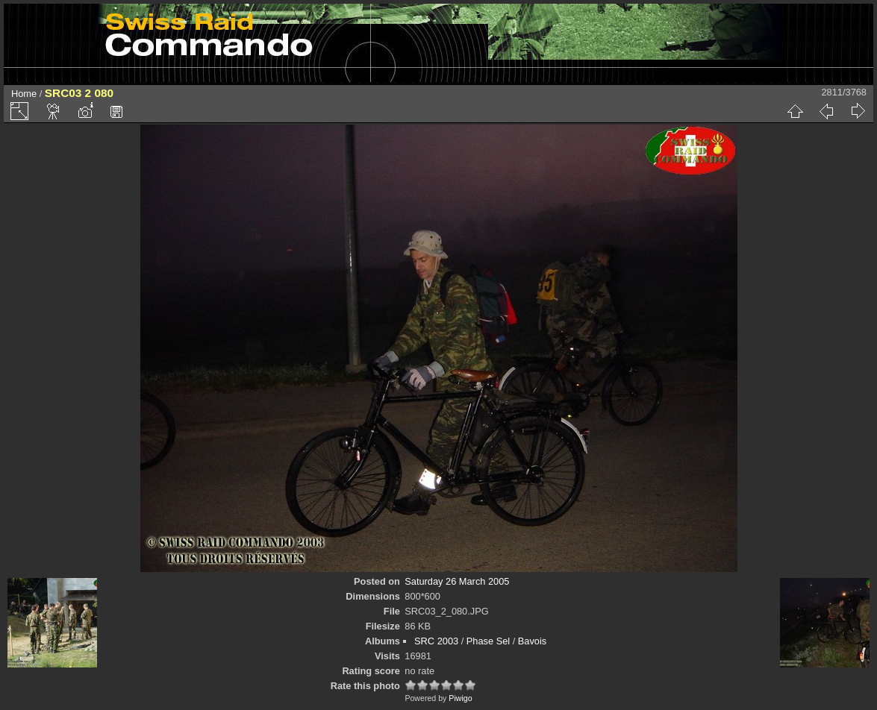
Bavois (532, 641)
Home (24, 93)
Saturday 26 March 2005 (457, 581)
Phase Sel (488, 641)
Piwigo (460, 698)
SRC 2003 (436, 641)
